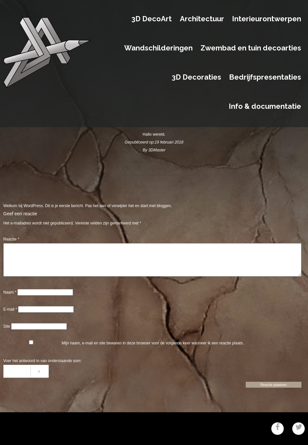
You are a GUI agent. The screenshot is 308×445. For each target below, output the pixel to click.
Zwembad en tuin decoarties (251, 48)
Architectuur (202, 19)
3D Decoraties (196, 77)
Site (6, 326)
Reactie (11, 239)
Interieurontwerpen (266, 19)
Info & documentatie (265, 106)
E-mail (10, 309)
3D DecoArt (151, 19)
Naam (9, 292)
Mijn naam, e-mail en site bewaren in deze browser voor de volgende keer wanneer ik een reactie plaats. (153, 343)
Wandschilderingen (158, 48)
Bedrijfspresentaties (265, 77)
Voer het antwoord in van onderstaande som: (42, 360)
